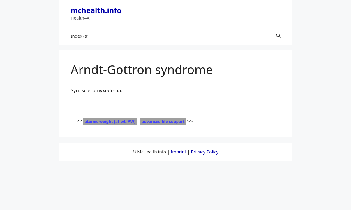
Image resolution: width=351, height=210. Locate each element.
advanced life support (163, 121)
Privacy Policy (204, 152)
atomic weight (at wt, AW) (109, 121)
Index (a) (80, 36)
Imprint (178, 152)
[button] (278, 36)
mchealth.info (96, 10)
